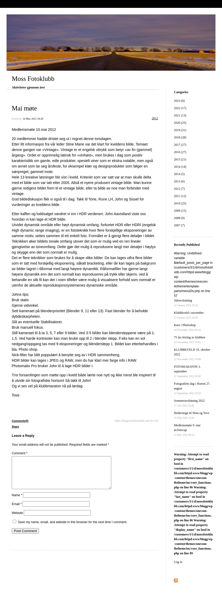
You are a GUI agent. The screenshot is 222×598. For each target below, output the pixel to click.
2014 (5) (179, 174)
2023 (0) (179, 101)
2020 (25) (180, 123)
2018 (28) (180, 137)
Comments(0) (20, 421)
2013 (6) (179, 181)
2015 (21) (180, 159)
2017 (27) (180, 145)
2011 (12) (180, 196)
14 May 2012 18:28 (33, 118)
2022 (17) (180, 108)
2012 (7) (179, 189)
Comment (19, 453)
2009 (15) (180, 211)
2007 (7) (179, 225)
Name (17, 501)
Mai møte (24, 108)
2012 (155, 118)
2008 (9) (179, 218)
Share (15, 426)
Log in (178, 562)
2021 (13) (180, 115)
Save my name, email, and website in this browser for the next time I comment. (72, 528)
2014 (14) (180, 167)
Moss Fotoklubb (33, 78)
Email (17, 510)
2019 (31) (180, 130)
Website (17, 519)
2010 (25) (180, 203)
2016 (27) (180, 152)
